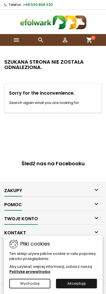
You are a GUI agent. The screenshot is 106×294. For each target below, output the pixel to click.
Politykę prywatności (29, 271)
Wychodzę (30, 283)
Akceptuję (76, 283)
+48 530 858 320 (38, 4)
